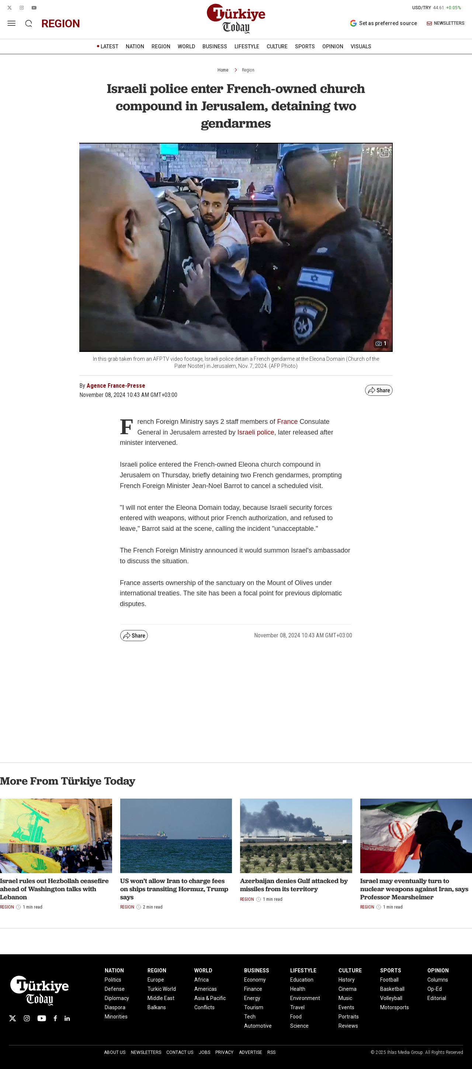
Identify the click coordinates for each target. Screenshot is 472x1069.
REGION (161, 46)
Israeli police (255, 432)
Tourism (253, 1007)
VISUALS (361, 46)
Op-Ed (434, 989)
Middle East (161, 998)
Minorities (116, 1016)
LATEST (109, 46)
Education (301, 980)
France (288, 421)
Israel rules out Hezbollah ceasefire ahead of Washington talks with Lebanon (54, 888)
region (60, 23)
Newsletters (146, 1052)
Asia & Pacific (210, 998)
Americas (205, 989)
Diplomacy (117, 998)
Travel (297, 1007)
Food (296, 1016)
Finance (253, 989)
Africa (201, 980)
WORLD (186, 46)
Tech (250, 1016)
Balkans (157, 1007)
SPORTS (305, 46)
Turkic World (162, 989)
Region (248, 70)
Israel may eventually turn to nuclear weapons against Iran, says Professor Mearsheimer (414, 888)
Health (297, 989)
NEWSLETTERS (446, 23)
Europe (156, 980)
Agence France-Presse (116, 385)
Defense (115, 989)
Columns (437, 980)
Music (345, 998)
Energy (252, 998)
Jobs (204, 1052)
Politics (113, 980)
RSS (271, 1052)
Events (346, 1007)
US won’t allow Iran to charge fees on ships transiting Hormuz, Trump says (174, 888)
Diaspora (115, 1007)
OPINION (332, 46)
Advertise (250, 1052)
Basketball (392, 989)
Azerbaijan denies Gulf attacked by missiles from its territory (294, 884)
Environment (305, 998)
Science (299, 1026)
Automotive (258, 1026)
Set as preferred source (383, 23)
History (347, 980)
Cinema (348, 989)
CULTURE (277, 46)
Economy (255, 980)
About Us (114, 1052)
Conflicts (204, 1007)
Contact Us (179, 1052)
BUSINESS (214, 46)
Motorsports (394, 1007)
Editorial (436, 998)
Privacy (224, 1052)
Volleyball (391, 998)
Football (389, 980)
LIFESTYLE (247, 46)
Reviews (348, 1026)
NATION (135, 46)
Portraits (349, 1016)
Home (223, 70)
